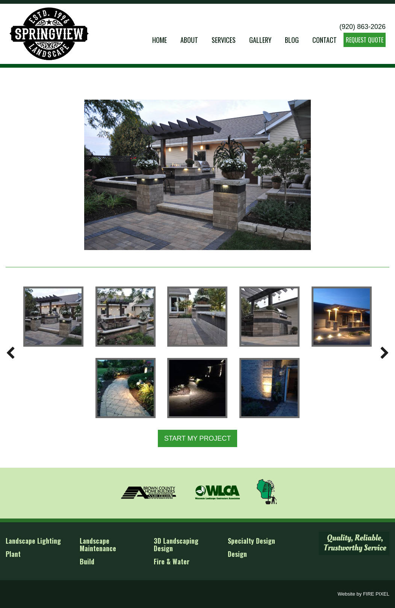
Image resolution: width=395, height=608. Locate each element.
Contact (324, 40)
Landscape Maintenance (98, 544)
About (189, 40)
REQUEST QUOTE (364, 39)
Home (159, 40)
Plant (13, 554)
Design (237, 554)
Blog (292, 40)
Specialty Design (251, 541)
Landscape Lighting (33, 541)
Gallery (260, 40)
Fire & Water (171, 561)
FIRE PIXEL (376, 594)
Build (87, 561)
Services (224, 40)
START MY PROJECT (197, 438)
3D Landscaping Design (176, 544)
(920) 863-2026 (362, 26)
